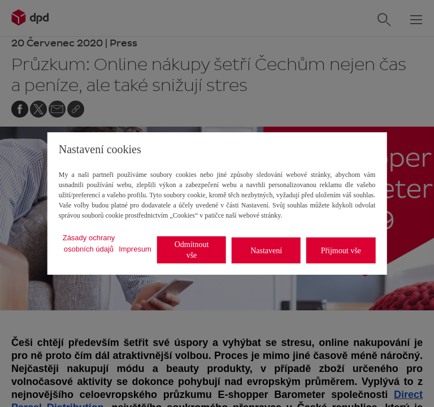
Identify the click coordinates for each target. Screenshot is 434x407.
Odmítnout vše (192, 249)
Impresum (135, 249)
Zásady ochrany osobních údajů (89, 243)
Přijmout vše (341, 250)
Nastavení (266, 250)
